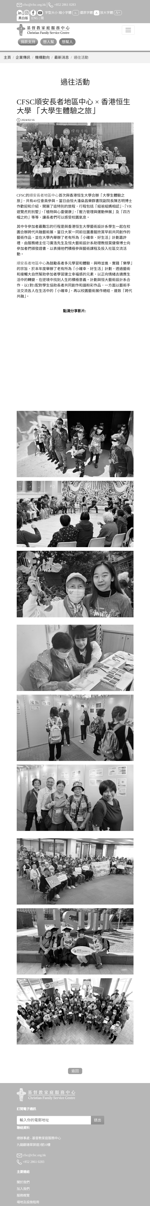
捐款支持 (28, 42)
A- (75, 12)
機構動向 (42, 57)
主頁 (7, 57)
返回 (75, 1071)
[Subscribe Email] (54, 1120)
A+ (117, 12)
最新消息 (61, 57)
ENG (34, 18)
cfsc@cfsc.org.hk (31, 4)
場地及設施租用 (28, 1202)
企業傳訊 (23, 57)
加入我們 (23, 1189)
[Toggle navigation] (128, 30)
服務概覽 (23, 1195)
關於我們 (23, 1182)
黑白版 (23, 18)
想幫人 (67, 42)
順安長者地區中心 (44, 195)
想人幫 (48, 42)
